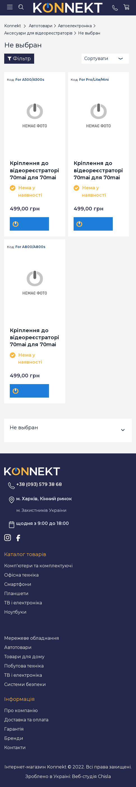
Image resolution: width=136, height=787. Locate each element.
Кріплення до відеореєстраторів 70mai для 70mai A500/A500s (35, 170)
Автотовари (18, 647)
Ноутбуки (15, 612)
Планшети (16, 593)
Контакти (15, 747)
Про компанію (21, 710)
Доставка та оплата (26, 719)
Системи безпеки (25, 684)
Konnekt (12, 25)
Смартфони (17, 584)
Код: (11, 80)
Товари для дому (24, 656)
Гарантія (14, 729)
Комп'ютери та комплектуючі (38, 565)
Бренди (13, 738)
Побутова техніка (24, 666)
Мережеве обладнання (31, 638)
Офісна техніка (21, 575)
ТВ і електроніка (23, 602)
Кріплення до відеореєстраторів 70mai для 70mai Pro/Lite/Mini (98, 170)
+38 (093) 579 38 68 (39, 484)
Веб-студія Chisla (91, 776)
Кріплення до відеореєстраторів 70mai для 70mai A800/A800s (35, 337)
